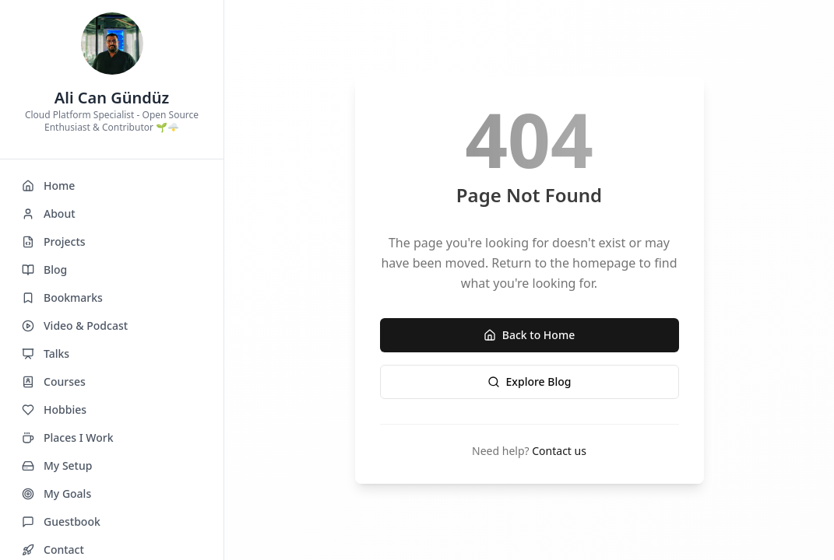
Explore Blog (529, 381)
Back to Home (529, 334)
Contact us (559, 450)
